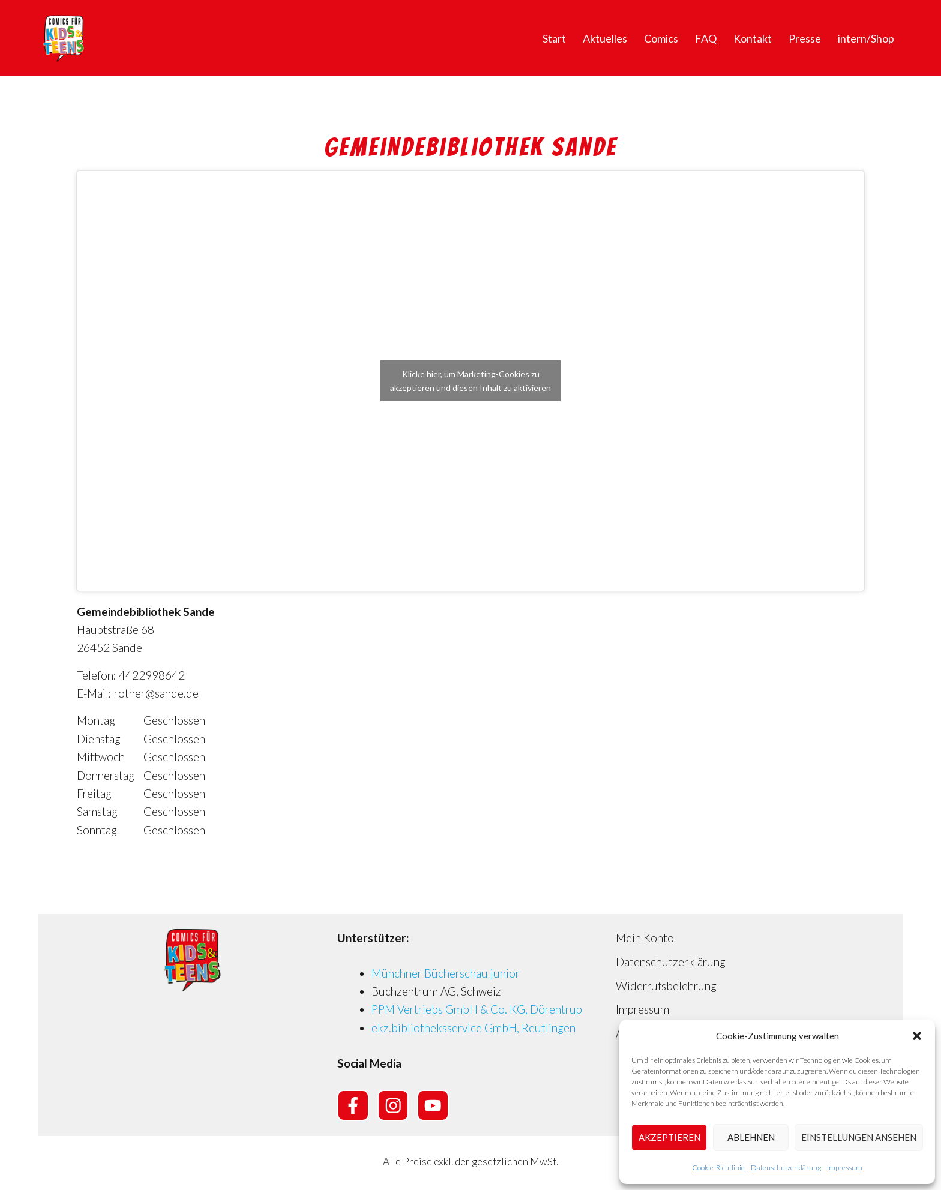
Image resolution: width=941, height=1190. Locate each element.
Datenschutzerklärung (786, 1167)
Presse (805, 38)
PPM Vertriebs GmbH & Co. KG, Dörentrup (476, 1009)
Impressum (844, 1167)
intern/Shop (866, 38)
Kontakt (752, 38)
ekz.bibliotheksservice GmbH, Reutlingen (473, 1028)
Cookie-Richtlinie (718, 1167)
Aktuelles (605, 38)
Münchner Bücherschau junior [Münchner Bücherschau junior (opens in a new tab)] (445, 973)
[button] (917, 1036)
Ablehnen (751, 1137)
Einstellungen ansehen (858, 1137)
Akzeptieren (669, 1137)
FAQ (706, 38)
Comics (661, 38)
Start (554, 38)
